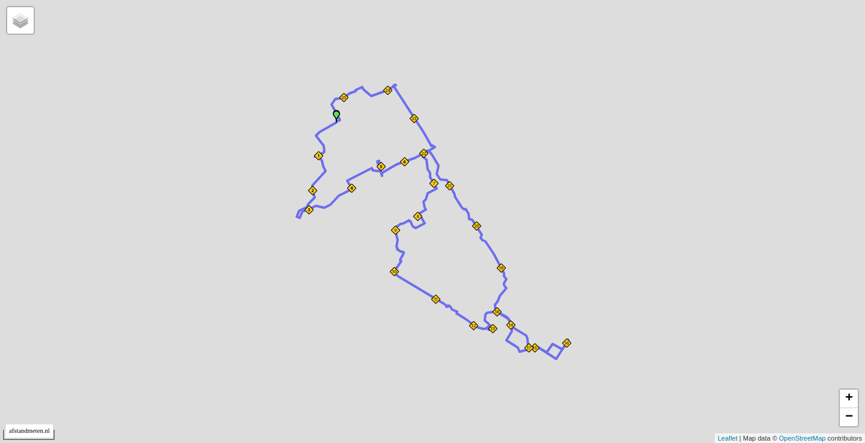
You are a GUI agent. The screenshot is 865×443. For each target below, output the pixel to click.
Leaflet (728, 438)
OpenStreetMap (802, 438)
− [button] (849, 417)
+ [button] (849, 399)
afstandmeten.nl (29, 430)
